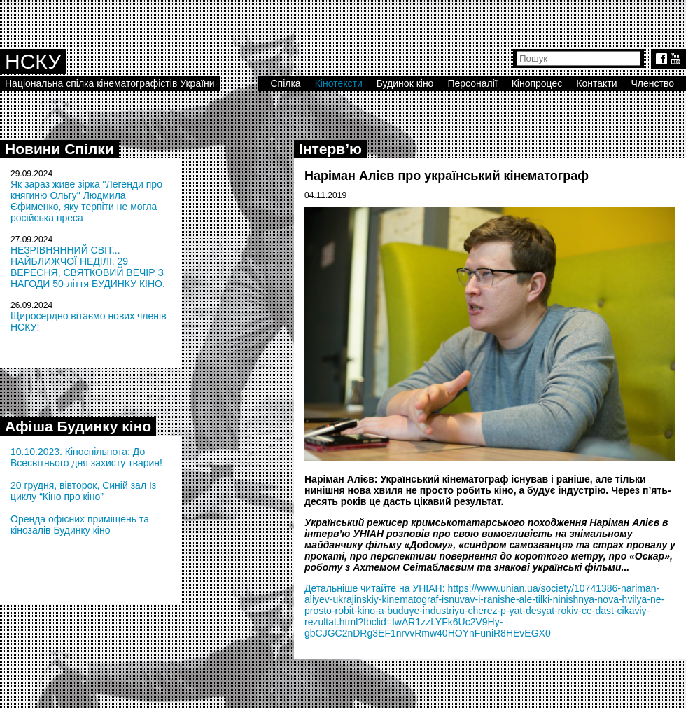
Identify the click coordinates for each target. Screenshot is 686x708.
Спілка (285, 83)
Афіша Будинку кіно (78, 426)
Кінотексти (339, 83)
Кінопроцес (537, 83)
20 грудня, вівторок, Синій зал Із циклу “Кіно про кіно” (83, 491)
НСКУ (33, 61)
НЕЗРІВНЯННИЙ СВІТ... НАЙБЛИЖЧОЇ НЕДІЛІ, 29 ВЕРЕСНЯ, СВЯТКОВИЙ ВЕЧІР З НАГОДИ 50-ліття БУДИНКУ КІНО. (87, 266)
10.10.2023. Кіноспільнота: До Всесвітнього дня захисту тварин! (86, 457)
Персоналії (472, 83)
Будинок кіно (405, 83)
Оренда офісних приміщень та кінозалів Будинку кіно (79, 524)
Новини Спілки (59, 149)
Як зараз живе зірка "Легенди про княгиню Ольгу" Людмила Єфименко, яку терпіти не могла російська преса (86, 201)
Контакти (596, 83)
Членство (653, 83)
